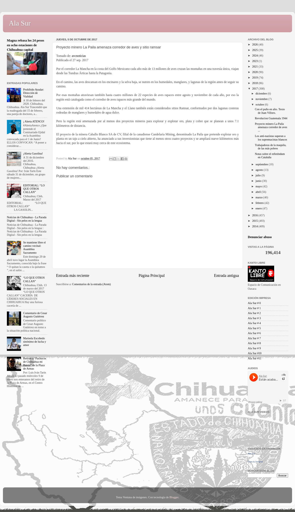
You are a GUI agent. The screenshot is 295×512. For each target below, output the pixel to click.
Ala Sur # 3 (254, 318)
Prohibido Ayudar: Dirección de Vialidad (33, 93)
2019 (255, 77)
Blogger (173, 497)
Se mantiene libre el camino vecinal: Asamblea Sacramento (34, 247)
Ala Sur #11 (254, 358)
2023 (255, 61)
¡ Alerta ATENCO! (33, 121)
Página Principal (152, 275)
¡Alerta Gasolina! (33, 153)
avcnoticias (79, 55)
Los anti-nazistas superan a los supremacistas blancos (271, 137)
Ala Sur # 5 (254, 328)
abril (259, 191)
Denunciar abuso (260, 237)
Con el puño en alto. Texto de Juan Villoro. (270, 111)
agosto (260, 169)
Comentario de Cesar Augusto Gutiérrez (35, 314)
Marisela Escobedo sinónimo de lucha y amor (34, 342)
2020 (255, 72)
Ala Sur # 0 (254, 303)
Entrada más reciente (72, 275)
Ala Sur (20, 23)
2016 (255, 215)
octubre (260, 104)
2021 (255, 66)
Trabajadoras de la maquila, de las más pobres (270, 146)
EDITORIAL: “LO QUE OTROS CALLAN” (34, 189)
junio (259, 180)
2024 (255, 55)
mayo (259, 186)
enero (259, 208)
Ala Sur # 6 (254, 333)
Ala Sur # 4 (254, 323)
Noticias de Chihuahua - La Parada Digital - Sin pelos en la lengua (26, 219)
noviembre (262, 99)
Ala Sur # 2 (254, 313)
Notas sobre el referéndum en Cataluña (270, 155)
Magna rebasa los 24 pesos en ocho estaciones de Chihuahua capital (25, 45)
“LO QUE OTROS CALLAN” (34, 279)
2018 (255, 83)
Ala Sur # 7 (254, 338)
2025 (255, 50)
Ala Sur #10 (255, 353)
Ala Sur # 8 (254, 343)
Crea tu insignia (255, 461)
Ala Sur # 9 (254, 348)
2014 (255, 226)
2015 (255, 220)
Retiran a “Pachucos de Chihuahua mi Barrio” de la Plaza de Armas (34, 363)
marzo (260, 197)
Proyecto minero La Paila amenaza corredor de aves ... (271, 127)
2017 (255, 88)
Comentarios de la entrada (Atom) (91, 284)
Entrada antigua (226, 275)
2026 (255, 44)
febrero (260, 202)
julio (259, 175)
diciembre (262, 93)
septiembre (262, 164)
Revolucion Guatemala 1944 (271, 118)
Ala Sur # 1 (254, 308)
